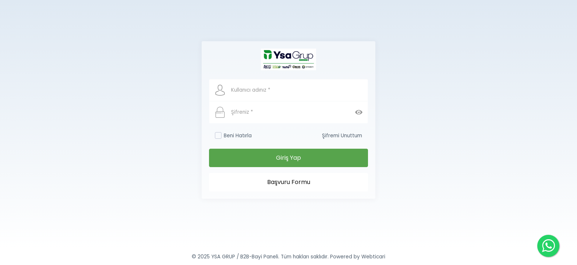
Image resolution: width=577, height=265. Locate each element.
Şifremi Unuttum (342, 135)
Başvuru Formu (288, 182)
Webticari (373, 256)
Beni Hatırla (233, 135)
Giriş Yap (288, 157)
